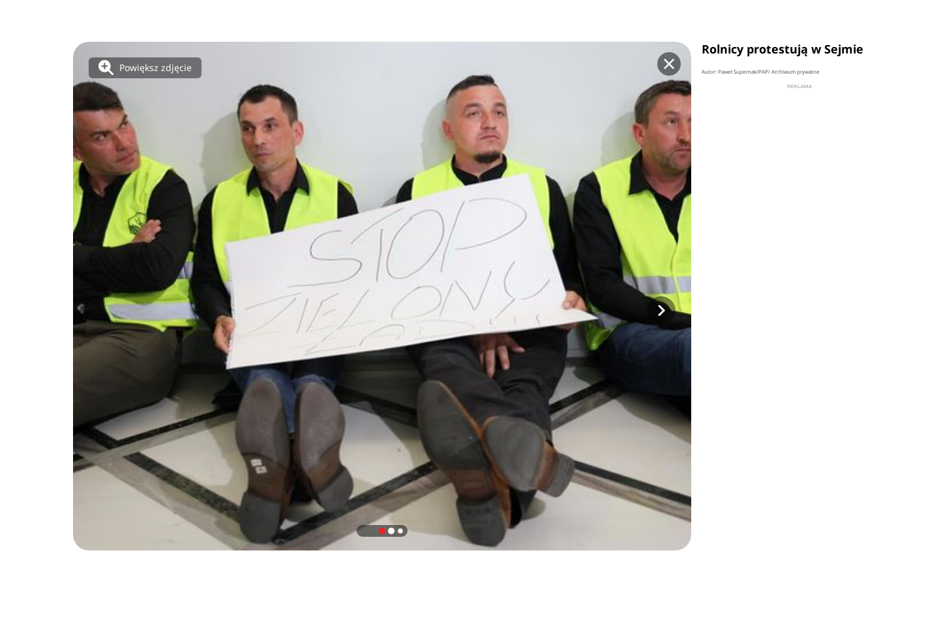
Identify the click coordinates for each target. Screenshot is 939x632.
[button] (661, 310)
